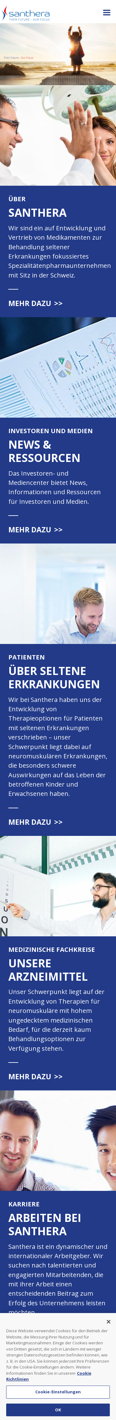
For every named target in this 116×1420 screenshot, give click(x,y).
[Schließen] (108, 1324)
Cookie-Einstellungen (58, 1394)
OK (58, 1412)
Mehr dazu (35, 303)
